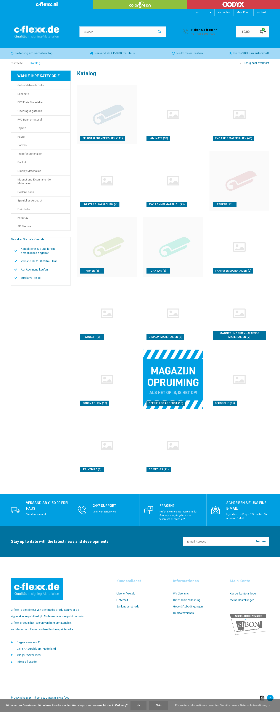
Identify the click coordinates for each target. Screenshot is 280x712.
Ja (138, 705)
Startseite (17, 66)
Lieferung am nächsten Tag (32, 56)
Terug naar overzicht (256, 66)
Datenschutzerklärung (187, 603)
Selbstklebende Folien (31, 88)
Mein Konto (243, 12)
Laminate (23, 97)
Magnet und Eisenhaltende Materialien (34, 184)
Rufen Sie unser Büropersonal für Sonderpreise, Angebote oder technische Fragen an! (179, 518)
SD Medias (24, 229)
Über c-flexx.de (125, 596)
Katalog (35, 66)
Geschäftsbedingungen (188, 609)
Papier (21, 140)
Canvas (22, 148)
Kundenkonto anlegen (243, 596)
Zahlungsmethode (127, 609)
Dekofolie (24, 212)
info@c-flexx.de (27, 665)
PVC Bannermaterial (30, 122)
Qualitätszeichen (183, 616)
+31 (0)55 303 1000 (28, 658)
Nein (158, 705)
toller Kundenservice (105, 514)
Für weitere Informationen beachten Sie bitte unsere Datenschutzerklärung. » (222, 705)
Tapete (22, 131)
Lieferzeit (122, 603)
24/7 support (106, 508)
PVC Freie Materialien (30, 105)
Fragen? (167, 508)
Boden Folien (26, 195)
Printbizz (23, 220)
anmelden (224, 12)
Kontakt (261, 12)
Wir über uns (181, 596)
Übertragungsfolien (30, 114)
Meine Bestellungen (242, 603)
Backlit (22, 165)
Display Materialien (29, 174)
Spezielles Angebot (30, 203)
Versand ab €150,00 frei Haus (112, 56)
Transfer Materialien (30, 157)
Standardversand (36, 517)
